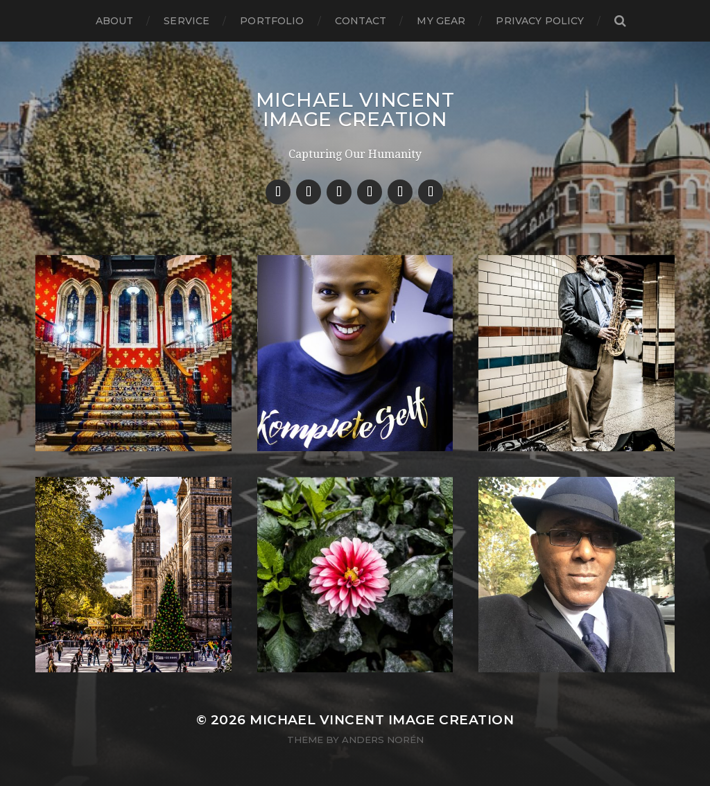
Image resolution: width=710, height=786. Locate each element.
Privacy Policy (540, 21)
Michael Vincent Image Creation (355, 109)
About (115, 21)
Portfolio (272, 21)
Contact (361, 21)
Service (186, 21)
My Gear (441, 21)
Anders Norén (383, 739)
